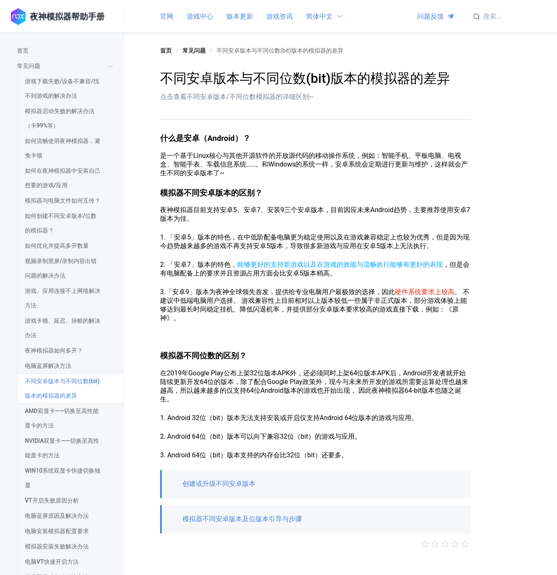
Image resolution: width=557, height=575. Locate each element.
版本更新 (239, 16)
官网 (166, 16)
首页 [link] (166, 50)
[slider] (315, 544)
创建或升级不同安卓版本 (218, 484)
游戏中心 (200, 16)
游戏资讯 (279, 16)
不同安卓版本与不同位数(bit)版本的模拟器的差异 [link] (279, 50)
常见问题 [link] (194, 50)
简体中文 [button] (324, 16)
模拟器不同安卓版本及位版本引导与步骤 (242, 519)
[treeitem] (66, 50)
